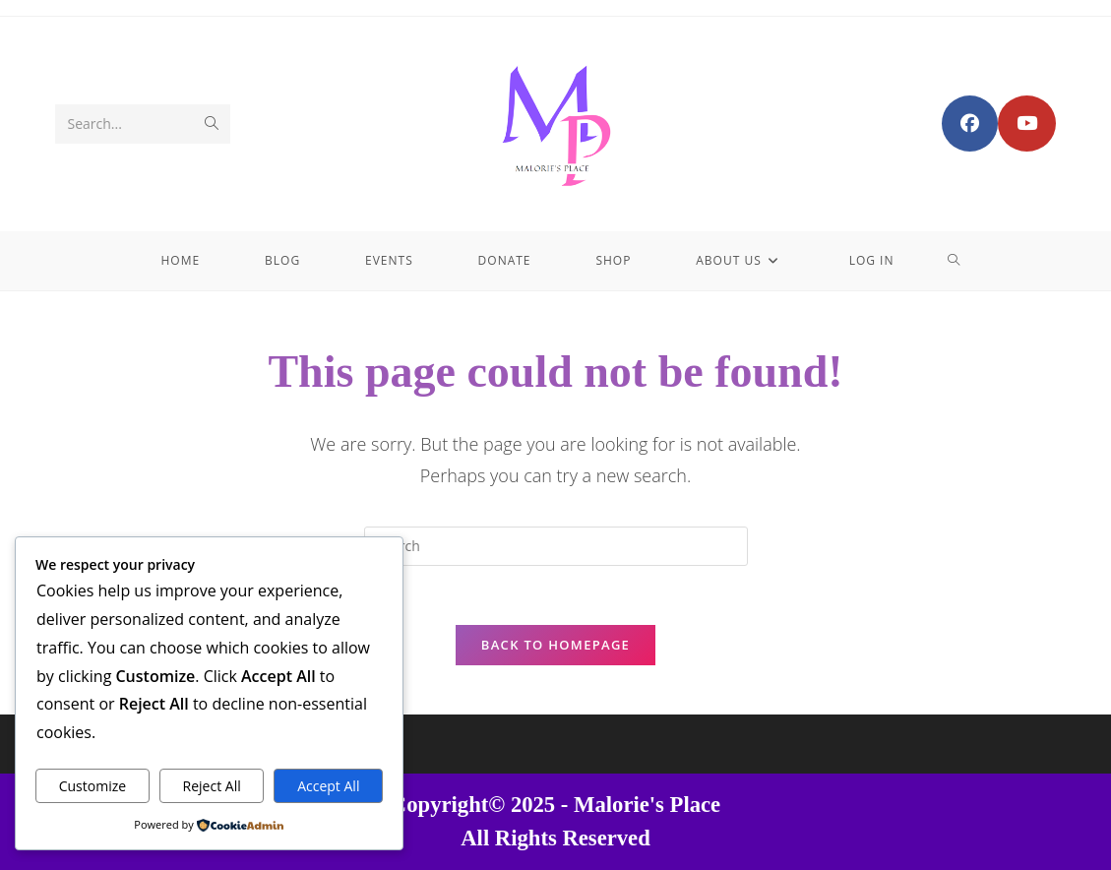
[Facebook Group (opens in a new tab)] (970, 123)
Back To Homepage (555, 644)
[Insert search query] (556, 546)
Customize (92, 786)
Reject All (212, 786)
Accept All (328, 786)
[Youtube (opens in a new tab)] (1027, 123)
